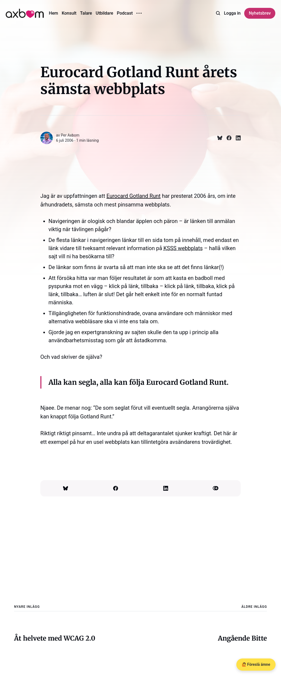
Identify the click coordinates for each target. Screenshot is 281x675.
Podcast (125, 13)
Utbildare (104, 13)
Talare (86, 13)
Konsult (69, 13)
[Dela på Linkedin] (236, 138)
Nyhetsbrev (260, 13)
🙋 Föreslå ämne (256, 664)
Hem (53, 13)
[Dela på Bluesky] (217, 138)
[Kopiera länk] (216, 488)
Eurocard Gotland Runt (133, 196)
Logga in (232, 13)
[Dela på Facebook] (226, 138)
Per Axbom (70, 135)
